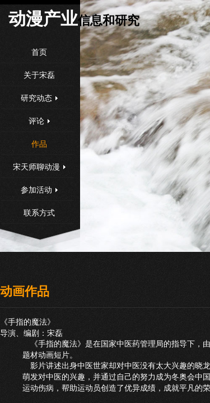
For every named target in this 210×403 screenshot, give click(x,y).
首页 (39, 52)
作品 (39, 144)
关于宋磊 (39, 75)
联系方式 (39, 213)
